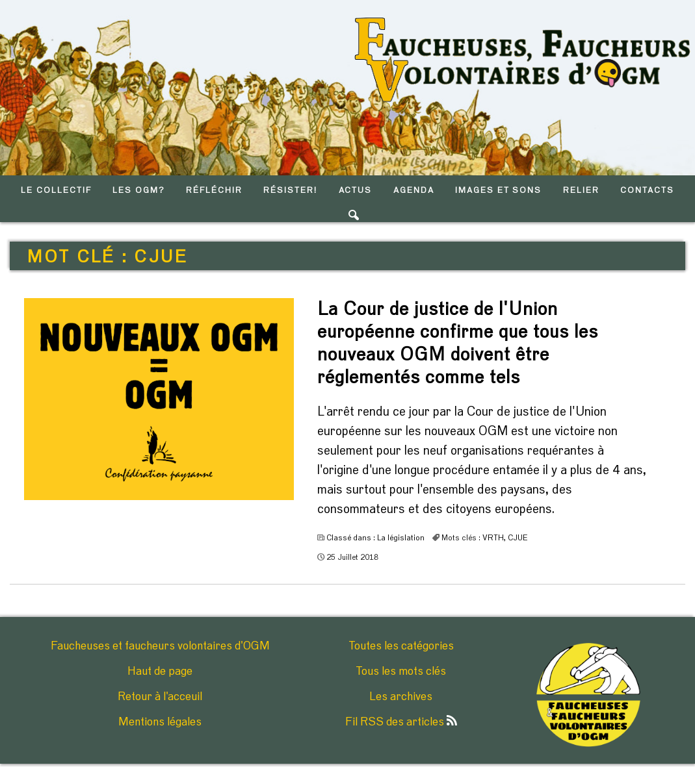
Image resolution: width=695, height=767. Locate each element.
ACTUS (356, 190)
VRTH (493, 538)
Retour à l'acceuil (160, 697)
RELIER (581, 190)
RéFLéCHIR (214, 190)
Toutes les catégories (401, 646)
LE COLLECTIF (56, 190)
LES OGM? (138, 190)
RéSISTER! (290, 190)
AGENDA (413, 190)
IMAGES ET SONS (498, 190)
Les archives (400, 697)
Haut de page (159, 671)
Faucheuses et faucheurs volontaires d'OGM (160, 646)
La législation (401, 538)
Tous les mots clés (401, 671)
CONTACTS (647, 190)
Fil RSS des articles (401, 722)
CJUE (518, 538)
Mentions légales (160, 722)
